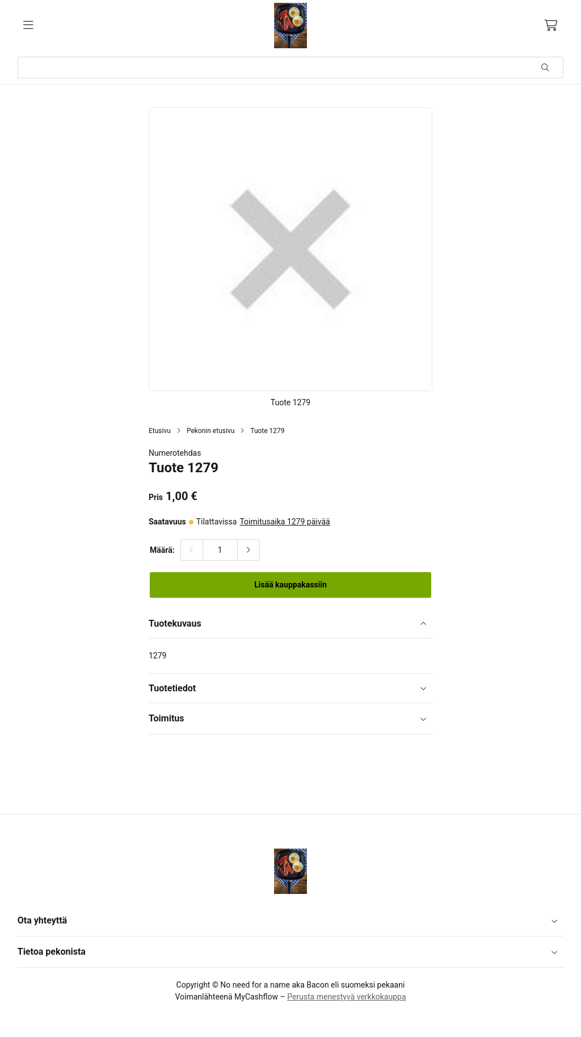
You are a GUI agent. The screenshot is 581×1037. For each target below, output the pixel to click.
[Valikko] (28, 25)
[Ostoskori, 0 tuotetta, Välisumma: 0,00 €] (551, 25)
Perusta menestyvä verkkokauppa (346, 996)
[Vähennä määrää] (191, 550)
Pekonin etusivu (210, 431)
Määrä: (162, 550)
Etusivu (160, 431)
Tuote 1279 (267, 431)
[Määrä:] (220, 550)
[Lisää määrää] (248, 550)
